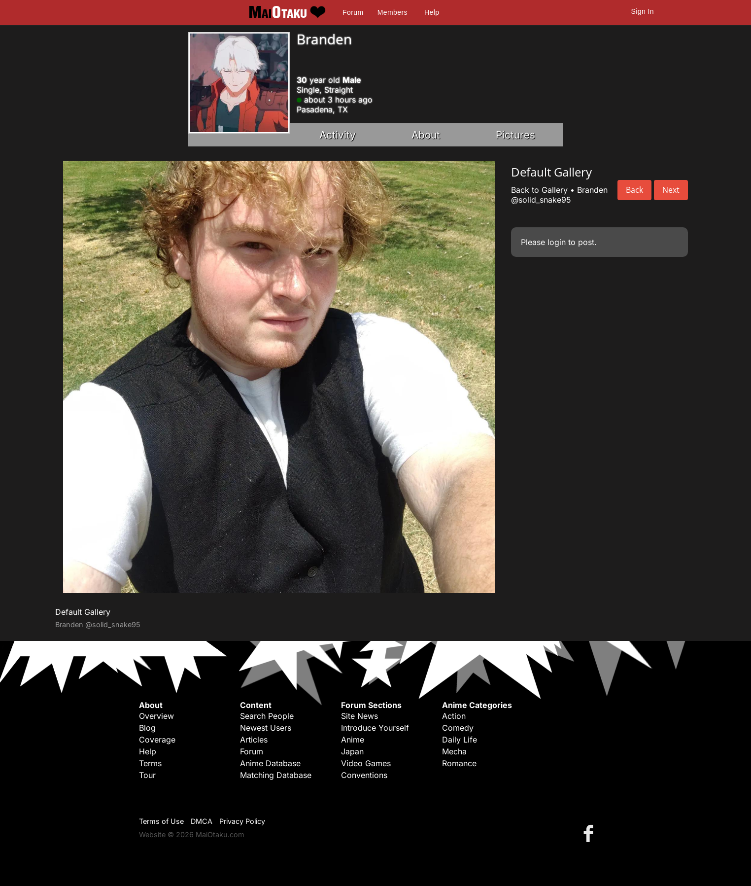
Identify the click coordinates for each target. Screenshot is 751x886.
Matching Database (275, 775)
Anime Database (270, 763)
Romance (459, 763)
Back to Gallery (539, 190)
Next (671, 189)
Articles (254, 739)
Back (634, 189)
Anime (352, 739)
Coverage (157, 739)
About (425, 135)
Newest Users (265, 728)
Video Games (366, 763)
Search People (267, 716)
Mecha (454, 751)
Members (392, 12)
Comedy (458, 728)
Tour (147, 775)
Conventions (364, 775)
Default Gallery (82, 612)
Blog (147, 728)
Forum (352, 12)
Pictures (515, 135)
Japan (352, 751)
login (556, 242)
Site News (359, 716)
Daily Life (459, 739)
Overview (156, 716)
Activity (337, 135)
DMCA (201, 821)
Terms (150, 763)
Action (454, 716)
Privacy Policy (242, 821)
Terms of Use (161, 821)
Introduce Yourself (375, 728)
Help (431, 12)
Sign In (642, 11)
